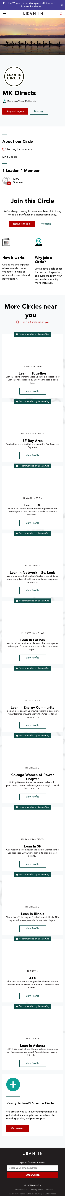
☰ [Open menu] (4, 14)
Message (39, 111)
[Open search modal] (61, 14)
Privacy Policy (37, 1190)
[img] (32, 351)
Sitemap (49, 1190)
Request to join (15, 111)
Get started (17, 1128)
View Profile (32, 391)
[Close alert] (61, 5)
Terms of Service (20, 1190)
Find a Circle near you (32, 322)
